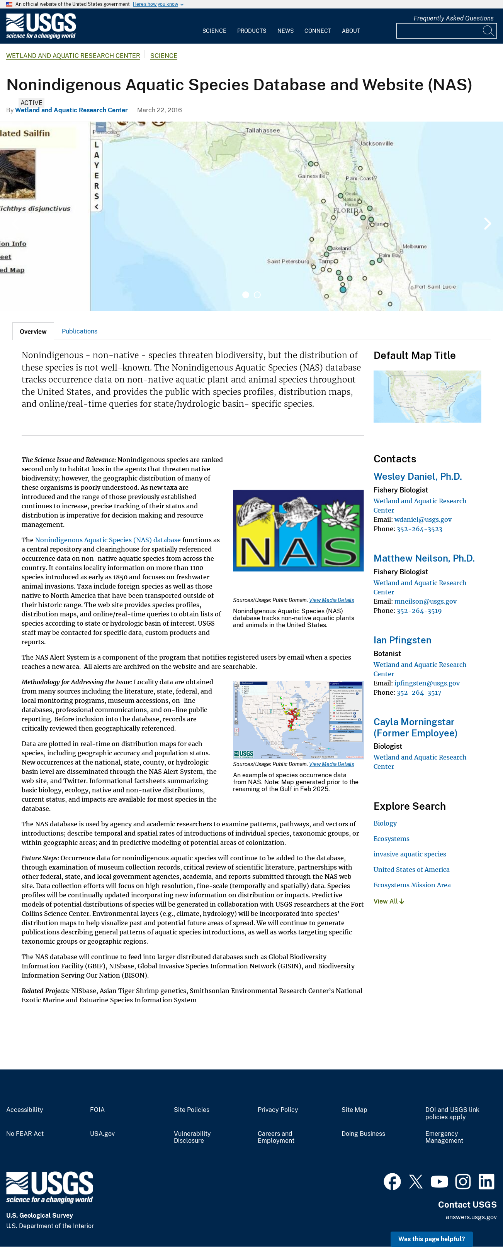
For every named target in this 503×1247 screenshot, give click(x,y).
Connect (317, 31)
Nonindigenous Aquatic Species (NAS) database (108, 540)
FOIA (97, 1110)
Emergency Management (444, 1137)
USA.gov (102, 1133)
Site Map (354, 1110)
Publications (79, 331)
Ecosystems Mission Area (412, 885)
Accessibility (24, 1110)
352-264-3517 (419, 692)
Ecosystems (392, 839)
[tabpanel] (251, 216)
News (285, 31)
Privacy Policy (278, 1110)
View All (389, 901)
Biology (385, 823)
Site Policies (191, 1110)
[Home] (41, 37)
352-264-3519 (419, 610)
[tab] (33, 331)
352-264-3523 (419, 529)
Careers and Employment (276, 1137)
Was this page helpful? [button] (431, 1239)
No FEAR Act (25, 1133)
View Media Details (331, 600)
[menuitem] (214, 26)
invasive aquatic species (410, 854)
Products (251, 31)
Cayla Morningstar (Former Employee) (416, 727)
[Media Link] (298, 530)
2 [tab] (257, 294)
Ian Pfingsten (403, 639)
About (351, 31)
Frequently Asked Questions (454, 18)
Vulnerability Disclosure (192, 1137)
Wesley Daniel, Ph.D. (418, 476)
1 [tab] (245, 294)
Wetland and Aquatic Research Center (73, 55)
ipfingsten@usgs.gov (427, 683)
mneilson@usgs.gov (425, 601)
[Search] (489, 31)
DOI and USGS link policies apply (452, 1114)
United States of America (412, 869)
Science (214, 31)
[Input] (446, 31)
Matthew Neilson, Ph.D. (424, 558)
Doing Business (363, 1133)
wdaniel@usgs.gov (423, 519)
